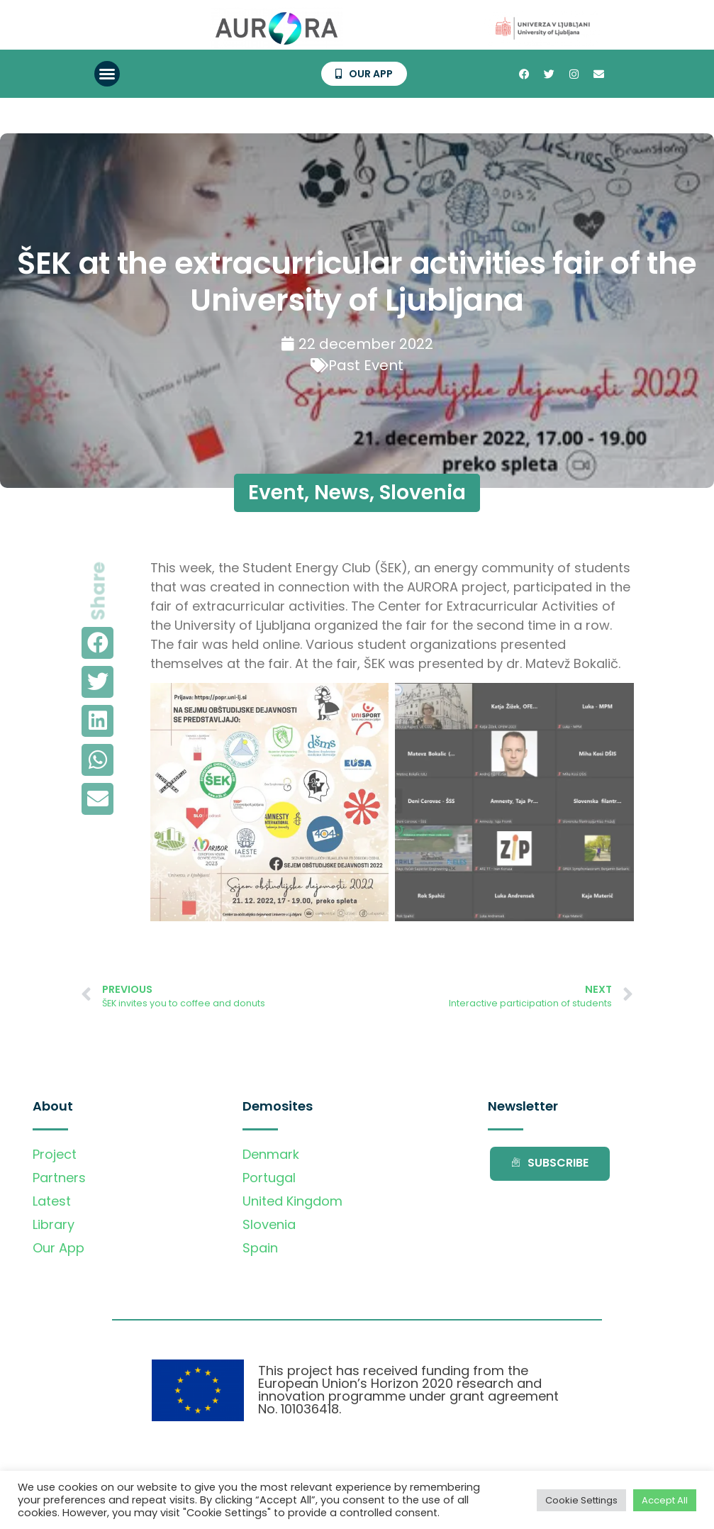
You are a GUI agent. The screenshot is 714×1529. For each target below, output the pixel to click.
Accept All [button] (665, 1500)
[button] (107, 74)
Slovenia (422, 492)
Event (276, 492)
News (341, 492)
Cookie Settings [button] (581, 1500)
